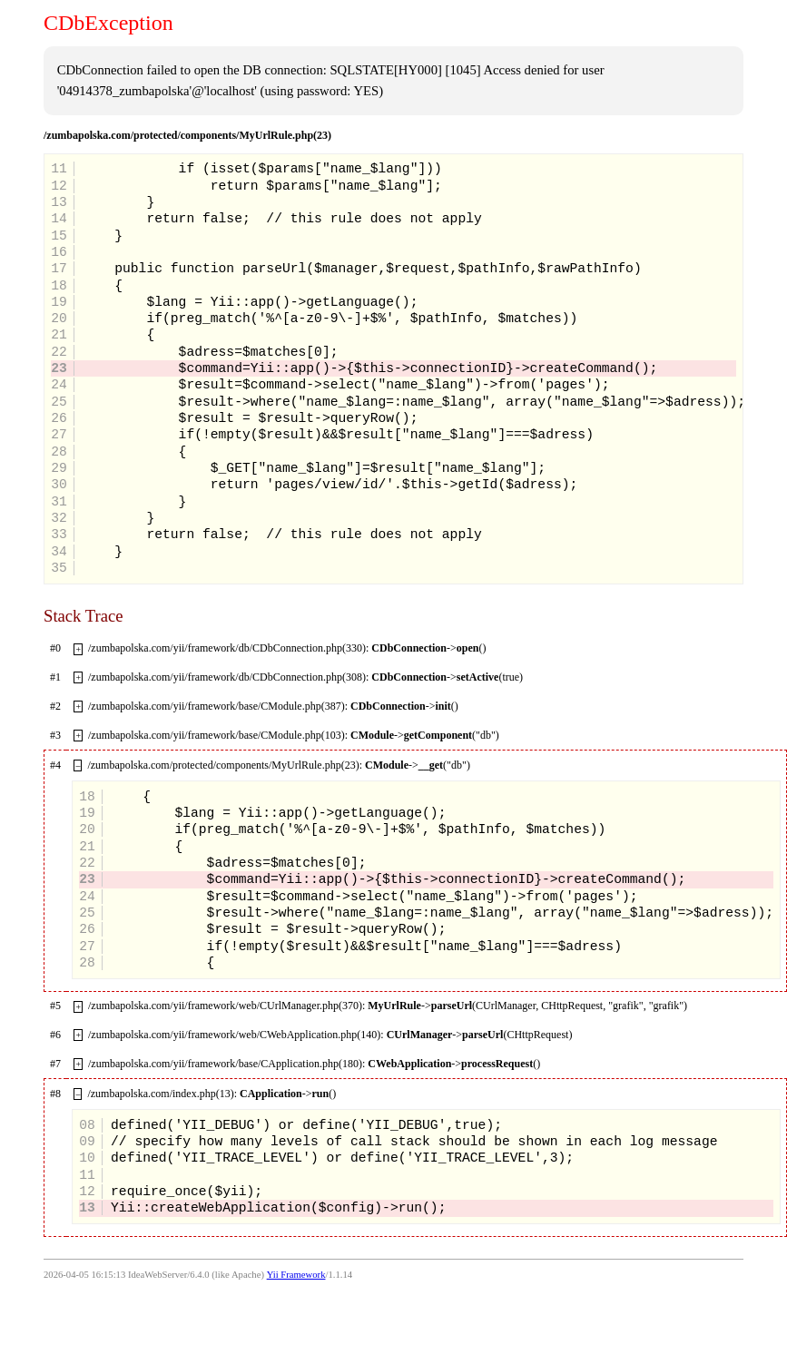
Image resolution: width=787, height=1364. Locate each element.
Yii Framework (296, 1275)
